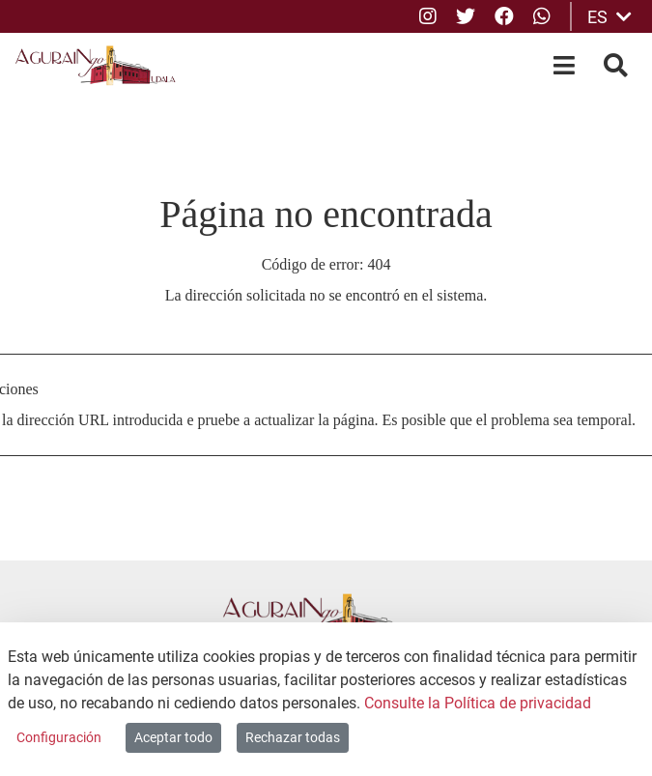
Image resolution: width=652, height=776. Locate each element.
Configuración (58, 737)
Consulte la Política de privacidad (477, 703)
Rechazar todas (292, 737)
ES (609, 17)
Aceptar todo (173, 737)
